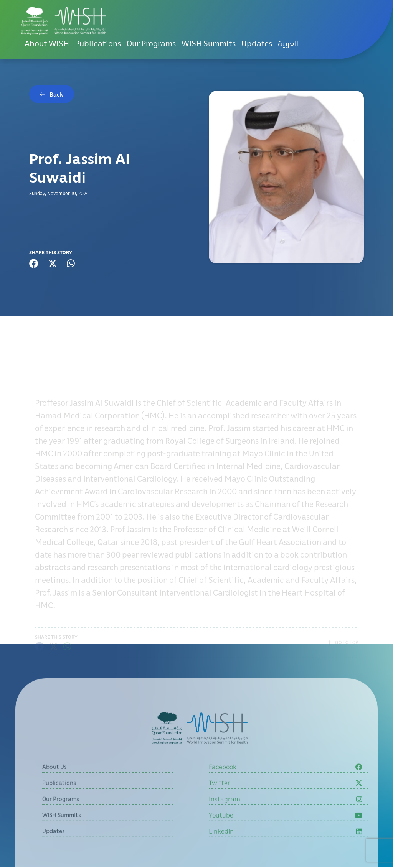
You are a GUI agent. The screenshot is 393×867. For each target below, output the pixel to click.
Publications (98, 43)
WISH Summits (209, 43)
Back (56, 94)
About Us (54, 787)
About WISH (47, 43)
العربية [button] (288, 43)
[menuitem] (288, 44)
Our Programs (151, 43)
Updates (256, 43)
